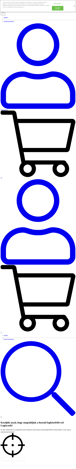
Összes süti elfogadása (57, 8)
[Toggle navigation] (1, 417)
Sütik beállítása (57, 3)
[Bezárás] (74, 6)
